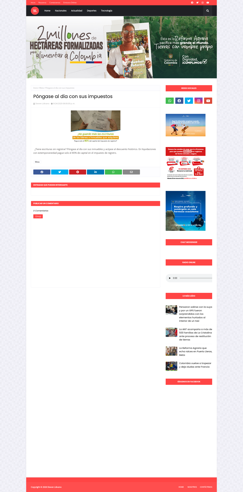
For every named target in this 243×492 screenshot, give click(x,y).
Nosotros (42, 2)
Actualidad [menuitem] (76, 10)
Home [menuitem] (47, 10)
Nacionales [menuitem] (60, 10)
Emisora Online (70, 2)
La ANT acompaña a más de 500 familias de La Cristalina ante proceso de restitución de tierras (195, 334)
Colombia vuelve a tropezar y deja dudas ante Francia (195, 365)
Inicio (33, 2)
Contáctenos (54, 2)
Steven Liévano (42, 103)
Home (181, 487)
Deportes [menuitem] (91, 10)
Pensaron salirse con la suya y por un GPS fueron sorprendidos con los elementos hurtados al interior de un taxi (195, 313)
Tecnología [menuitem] (106, 10)
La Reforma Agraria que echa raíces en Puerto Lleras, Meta (195, 351)
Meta (41, 88)
